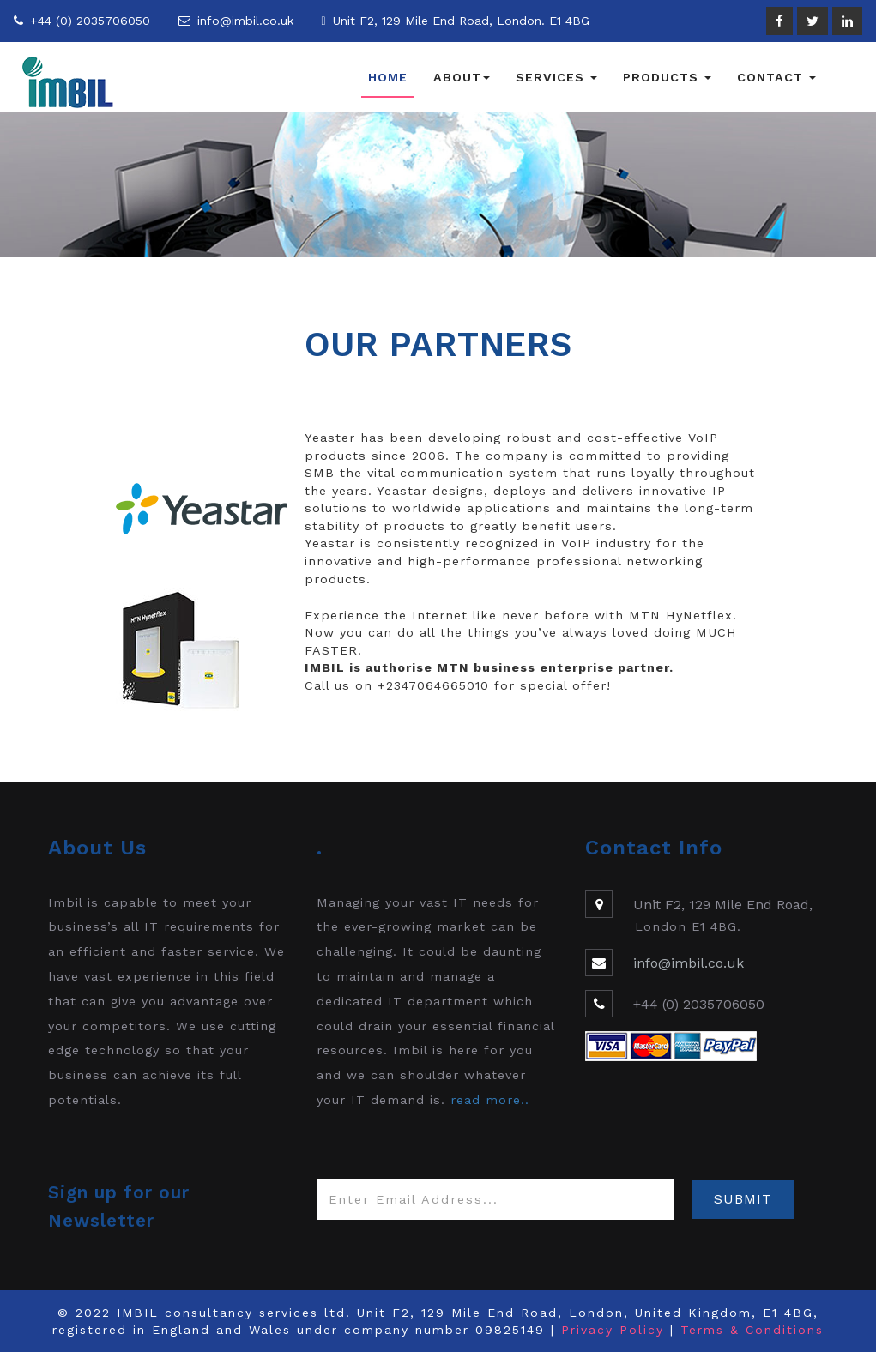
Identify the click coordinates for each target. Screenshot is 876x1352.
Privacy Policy (612, 1330)
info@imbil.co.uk (245, 20)
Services (556, 77)
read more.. (489, 1100)
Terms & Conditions (752, 1330)
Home (388, 77)
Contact (776, 77)
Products (667, 77)
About (461, 77)
